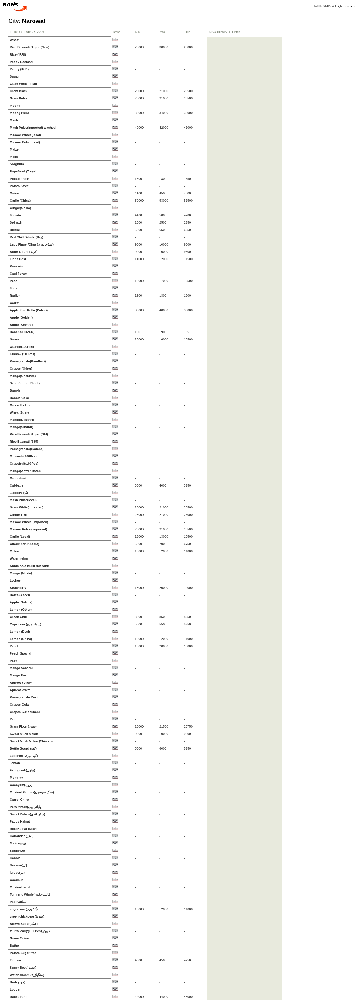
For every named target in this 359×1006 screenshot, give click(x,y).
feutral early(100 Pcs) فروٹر (30, 931)
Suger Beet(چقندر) (23, 967)
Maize (14, 149)
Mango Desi (19, 675)
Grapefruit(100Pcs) (24, 463)
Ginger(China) (20, 208)
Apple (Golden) (21, 317)
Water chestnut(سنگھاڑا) (27, 975)
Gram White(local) (23, 83)
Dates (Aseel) (20, 595)
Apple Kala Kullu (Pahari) (29, 310)
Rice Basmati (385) (24, 441)
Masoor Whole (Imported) (29, 522)
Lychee (15, 580)
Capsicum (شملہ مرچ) (25, 624)
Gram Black (18, 91)
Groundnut (18, 478)
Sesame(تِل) (18, 865)
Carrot (14, 303)
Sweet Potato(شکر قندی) (27, 814)
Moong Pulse (20, 113)
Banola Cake (19, 397)
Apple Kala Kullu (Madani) (29, 565)
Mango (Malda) (21, 573)
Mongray (16, 777)
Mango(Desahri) (22, 419)
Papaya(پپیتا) (18, 901)
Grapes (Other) (21, 368)
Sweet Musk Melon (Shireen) (31, 741)
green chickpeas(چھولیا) (27, 916)
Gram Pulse (18, 98)
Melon (14, 551)
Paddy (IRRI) (19, 69)
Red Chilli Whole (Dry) (26, 237)
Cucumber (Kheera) (24, 544)
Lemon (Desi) (20, 631)
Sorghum (17, 164)
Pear (13, 719)
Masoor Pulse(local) (25, 142)
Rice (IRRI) (18, 54)
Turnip (14, 288)
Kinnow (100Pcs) (22, 354)
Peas (13, 281)
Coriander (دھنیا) (21, 836)
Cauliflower (18, 273)
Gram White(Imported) (26, 507)
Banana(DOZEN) (22, 332)
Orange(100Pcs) (22, 346)
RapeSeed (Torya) (23, 171)
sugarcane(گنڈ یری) (24, 909)
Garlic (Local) (20, 536)
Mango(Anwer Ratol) (25, 471)
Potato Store (19, 186)
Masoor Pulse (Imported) (28, 529)
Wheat (14, 40)
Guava (15, 339)
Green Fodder (20, 405)
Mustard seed (20, 887)
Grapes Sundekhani (25, 712)
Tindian (15, 960)
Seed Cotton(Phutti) (25, 383)
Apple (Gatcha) (21, 602)
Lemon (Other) (21, 609)
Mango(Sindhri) (21, 427)
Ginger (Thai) (20, 514)
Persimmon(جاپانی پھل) (26, 807)
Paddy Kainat (20, 821)
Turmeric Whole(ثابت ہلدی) (30, 894)
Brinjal (15, 229)
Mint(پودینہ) (18, 843)
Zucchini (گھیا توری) (24, 755)
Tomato (15, 215)
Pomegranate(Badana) (26, 449)
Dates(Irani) (18, 996)
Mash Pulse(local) (23, 500)
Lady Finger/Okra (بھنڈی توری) (32, 244)
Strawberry (18, 587)
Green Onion (19, 938)
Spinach (16, 222)
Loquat (15, 989)
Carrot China (19, 799)
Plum (14, 660)
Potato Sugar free (23, 953)
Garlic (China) (20, 200)
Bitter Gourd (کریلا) (23, 251)
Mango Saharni (21, 668)
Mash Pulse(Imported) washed (33, 127)
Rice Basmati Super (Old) (29, 434)
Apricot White (20, 690)
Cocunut (16, 880)
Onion (14, 193)
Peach (14, 646)
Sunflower (17, 850)
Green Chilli (19, 617)
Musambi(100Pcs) (23, 456)
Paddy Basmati (21, 61)
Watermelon (19, 558)
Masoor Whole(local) (25, 135)
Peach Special (20, 653)
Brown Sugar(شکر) (24, 923)
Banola (15, 390)
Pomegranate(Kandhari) (28, 361)
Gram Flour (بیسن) (23, 726)
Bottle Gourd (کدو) (23, 748)
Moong (15, 105)
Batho (14, 945)
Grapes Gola (19, 704)
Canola (15, 858)
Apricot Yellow (21, 682)
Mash (14, 120)
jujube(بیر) (17, 872)
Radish (15, 295)
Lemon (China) (21, 639)
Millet (14, 156)
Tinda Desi (18, 259)
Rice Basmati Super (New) (29, 47)
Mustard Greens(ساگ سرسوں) (32, 792)
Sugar (14, 76)
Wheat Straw (19, 412)
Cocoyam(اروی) (21, 785)
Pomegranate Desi (24, 697)
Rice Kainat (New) (23, 828)
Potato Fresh (19, 178)
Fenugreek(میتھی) (22, 770)
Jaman (15, 763)
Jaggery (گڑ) (19, 492)
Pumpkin (16, 266)
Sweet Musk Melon (24, 733)
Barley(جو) (17, 982)
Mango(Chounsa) (23, 376)
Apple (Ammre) (21, 324)
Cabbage (16, 485)
